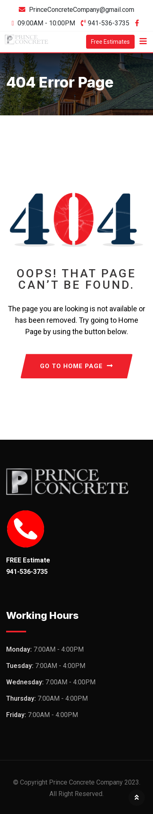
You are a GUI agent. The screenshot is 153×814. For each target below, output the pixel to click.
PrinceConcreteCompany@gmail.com (81, 9)
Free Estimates (110, 41)
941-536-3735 (108, 23)
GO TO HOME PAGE (76, 366)
